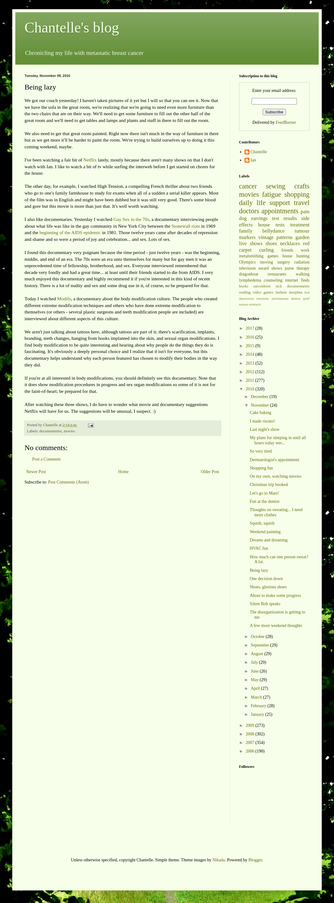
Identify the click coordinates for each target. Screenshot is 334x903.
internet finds (297, 280)
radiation (301, 262)
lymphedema (250, 280)
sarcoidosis (262, 286)
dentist (296, 298)
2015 (251, 345)
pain (305, 211)
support (279, 203)
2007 (251, 742)
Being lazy (259, 570)
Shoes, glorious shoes (268, 587)
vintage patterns (275, 237)
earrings (259, 218)
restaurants (277, 274)
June (255, 671)
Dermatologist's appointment (274, 459)
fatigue (271, 194)
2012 (251, 372)
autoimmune (280, 298)
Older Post (210, 471)
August (257, 653)
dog (243, 218)
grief (306, 298)
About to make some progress (275, 595)
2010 (251, 389)
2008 (251, 734)
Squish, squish (262, 523)
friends (287, 250)
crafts (301, 186)
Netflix (90, 159)
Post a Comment (46, 459)
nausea (243, 304)
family (245, 231)
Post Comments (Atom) (68, 482)
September (260, 645)
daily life (252, 203)
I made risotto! (262, 421)
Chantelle (259, 152)
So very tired (261, 451)
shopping (296, 194)
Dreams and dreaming (269, 540)
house (264, 225)
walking (302, 274)
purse (289, 268)
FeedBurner (286, 122)
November (260, 405)
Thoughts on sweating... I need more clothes (276, 512)
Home (123, 471)
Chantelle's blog (72, 27)
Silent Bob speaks (265, 603)
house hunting (296, 256)
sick (279, 286)
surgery (283, 262)
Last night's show (264, 429)
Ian (253, 160)
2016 (251, 337)
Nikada (218, 860)
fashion (281, 292)
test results (284, 218)
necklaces (290, 243)
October (258, 636)
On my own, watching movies (275, 476)
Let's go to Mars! (264, 493)
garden (302, 237)
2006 (251, 751)
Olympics (247, 262)
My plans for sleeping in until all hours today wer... (278, 440)
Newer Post (36, 471)
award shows (270, 268)
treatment (299, 225)
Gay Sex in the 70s (131, 219)
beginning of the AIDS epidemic (70, 232)
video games (263, 292)
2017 (251, 328)
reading (245, 292)
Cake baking (260, 412)
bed (307, 292)
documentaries (50, 431)
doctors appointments (268, 211)
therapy (303, 268)
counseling (273, 280)
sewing (275, 186)
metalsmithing (251, 256)
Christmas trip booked (269, 484)
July (255, 662)
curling (266, 250)
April (256, 688)
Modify (64, 298)
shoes (271, 243)
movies (69, 431)
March (257, 697)
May (255, 679)
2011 (250, 380)
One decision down (266, 578)
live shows (251, 243)
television (247, 268)
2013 (251, 363)
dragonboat (248, 274)
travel (301, 203)
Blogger (255, 860)
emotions (262, 298)
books (243, 286)
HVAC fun (259, 548)
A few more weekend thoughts (276, 625)
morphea (295, 292)
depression (246, 298)
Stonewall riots (186, 226)
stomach (254, 304)
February (259, 706)
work (305, 250)
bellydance (273, 231)
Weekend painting (265, 531)
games (273, 256)
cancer (248, 186)
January (258, 714)
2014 (251, 354)
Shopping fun (261, 468)
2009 (251, 725)
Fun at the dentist (264, 501)
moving (266, 262)
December (260, 396)
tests (280, 225)
